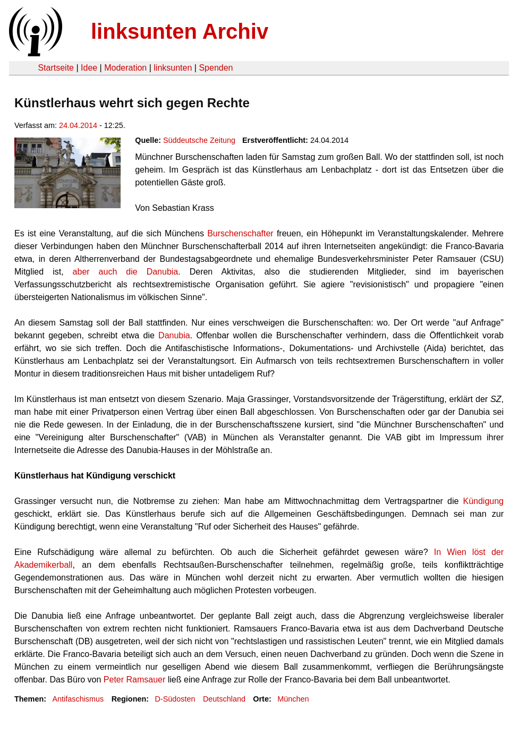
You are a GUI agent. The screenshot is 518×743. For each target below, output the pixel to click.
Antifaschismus (78, 699)
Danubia (174, 335)
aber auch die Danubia (126, 271)
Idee (89, 67)
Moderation (125, 67)
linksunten (173, 67)
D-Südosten (175, 699)
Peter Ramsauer (135, 679)
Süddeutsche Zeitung (199, 140)
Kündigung (483, 501)
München (293, 699)
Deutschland (224, 699)
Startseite (56, 67)
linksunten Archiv (179, 31)
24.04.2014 (78, 125)
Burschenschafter (240, 233)
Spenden (216, 67)
